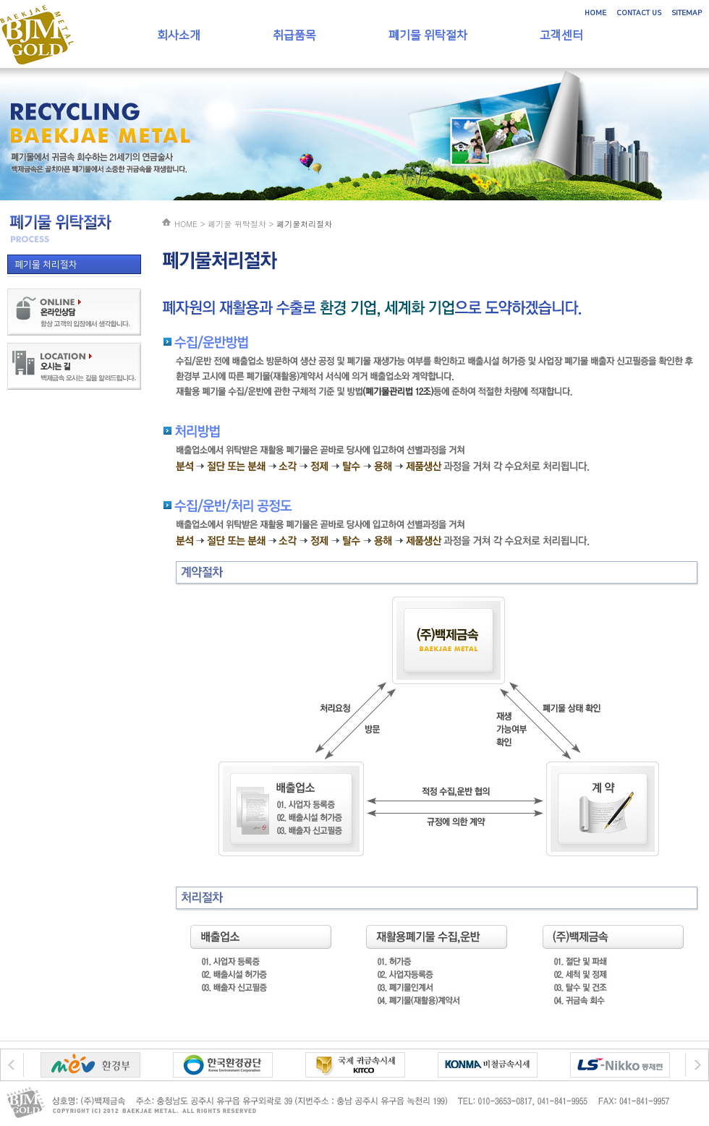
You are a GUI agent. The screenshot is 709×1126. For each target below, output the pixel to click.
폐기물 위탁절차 (428, 35)
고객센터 (561, 35)
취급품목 (294, 35)
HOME (595, 13)
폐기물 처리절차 (45, 265)
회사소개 (178, 35)
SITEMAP (686, 13)
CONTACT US (638, 13)
